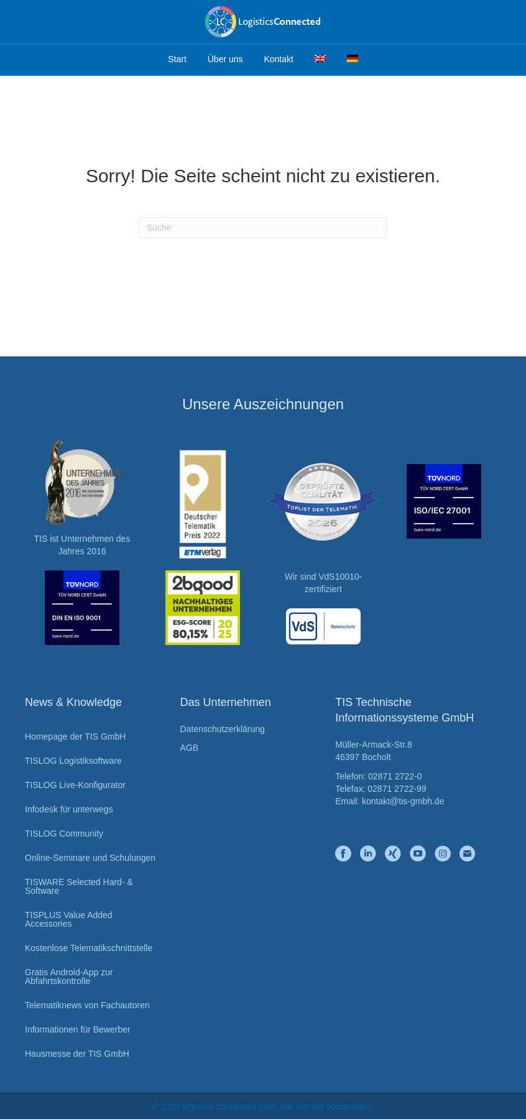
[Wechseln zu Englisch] (320, 59)
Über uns (225, 59)
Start (177, 59)
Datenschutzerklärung (222, 729)
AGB (189, 748)
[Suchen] (263, 227)
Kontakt (278, 59)
